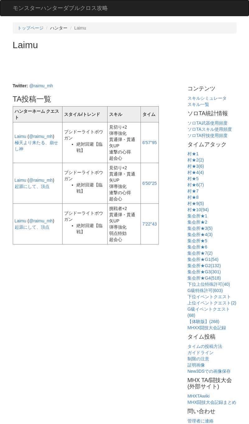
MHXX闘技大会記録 (206, 327)
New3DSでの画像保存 (209, 371)
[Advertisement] (126, 67)
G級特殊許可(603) (205, 290)
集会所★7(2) (200, 253)
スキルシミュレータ (207, 98)
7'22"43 (149, 223)
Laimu (20, 136)
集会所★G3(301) (204, 271)
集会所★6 (197, 246)
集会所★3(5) (200, 228)
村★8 (193, 197)
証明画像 (196, 364)
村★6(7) (195, 184)
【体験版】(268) (203, 321)
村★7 (193, 191)
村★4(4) (195, 172)
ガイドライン (200, 352)
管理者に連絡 (200, 420)
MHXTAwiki (198, 396)
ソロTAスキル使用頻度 (209, 129)
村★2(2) (195, 159)
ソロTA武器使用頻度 (207, 123)
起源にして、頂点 (32, 186)
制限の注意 (198, 358)
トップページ (30, 27)
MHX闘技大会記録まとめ (211, 402)
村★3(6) (195, 166)
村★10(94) (198, 209)
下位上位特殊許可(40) (208, 284)
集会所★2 (197, 222)
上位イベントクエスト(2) (211, 302)
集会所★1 (197, 215)
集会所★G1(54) (203, 259)
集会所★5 (197, 240)
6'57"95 (149, 142)
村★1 (193, 153)
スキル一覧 (198, 104)
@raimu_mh (41, 85)
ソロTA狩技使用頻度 (207, 135)
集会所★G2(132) (204, 265)
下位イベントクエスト (209, 296)
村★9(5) (195, 203)
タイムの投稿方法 (204, 346)
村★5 (193, 178)
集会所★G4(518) (204, 278)
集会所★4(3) (200, 234)
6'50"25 (149, 183)
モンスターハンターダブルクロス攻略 (60, 8)
